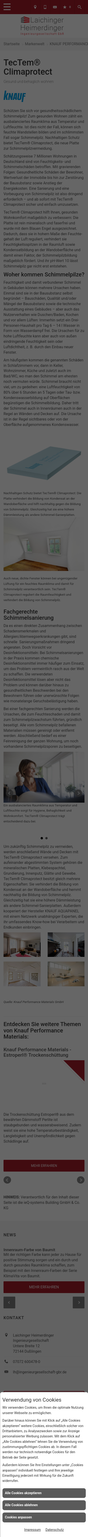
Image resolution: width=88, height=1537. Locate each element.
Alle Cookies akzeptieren (23, 1493)
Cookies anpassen (18, 1517)
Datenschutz (55, 1530)
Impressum (32, 1530)
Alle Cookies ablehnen (21, 1505)
